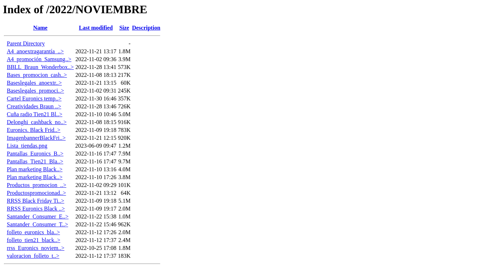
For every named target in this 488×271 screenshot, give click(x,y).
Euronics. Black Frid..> (33, 130)
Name (40, 28)
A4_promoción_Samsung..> (39, 59)
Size (124, 28)
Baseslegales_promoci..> (35, 91)
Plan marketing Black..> (35, 169)
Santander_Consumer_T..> (37, 224)
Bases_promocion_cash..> (37, 75)
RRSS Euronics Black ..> (36, 209)
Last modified (96, 28)
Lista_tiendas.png (27, 146)
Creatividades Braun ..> (34, 106)
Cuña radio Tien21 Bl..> (34, 114)
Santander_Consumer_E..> (38, 216)
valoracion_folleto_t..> (33, 256)
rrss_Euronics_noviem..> (35, 248)
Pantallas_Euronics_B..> (35, 154)
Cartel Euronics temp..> (34, 98)
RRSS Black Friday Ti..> (35, 201)
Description (146, 28)
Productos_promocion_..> (36, 185)
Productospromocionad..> (36, 193)
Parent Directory (26, 43)
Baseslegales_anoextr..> (34, 83)
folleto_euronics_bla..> (33, 232)
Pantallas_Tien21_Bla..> (35, 161)
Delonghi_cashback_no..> (37, 122)
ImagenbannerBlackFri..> (36, 138)
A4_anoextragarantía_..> (35, 51)
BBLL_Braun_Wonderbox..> (40, 67)
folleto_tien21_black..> (33, 240)
